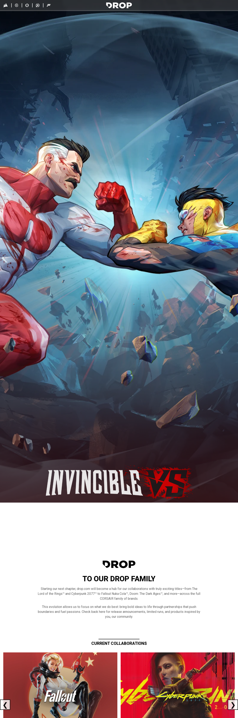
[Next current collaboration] (233, 705)
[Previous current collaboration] (5, 705)
